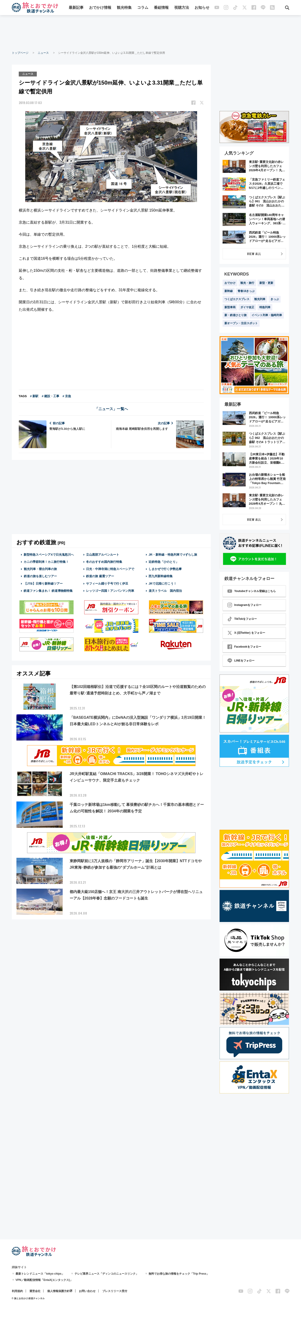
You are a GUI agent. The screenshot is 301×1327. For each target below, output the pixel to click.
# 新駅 (34, 396)
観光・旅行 (247, 283)
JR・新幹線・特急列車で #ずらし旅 (173, 554)
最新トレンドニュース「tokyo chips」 (40, 1273)
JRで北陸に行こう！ (163, 583)
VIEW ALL (254, 253)
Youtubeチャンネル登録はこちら (251, 591)
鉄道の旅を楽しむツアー (40, 576)
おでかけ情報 (100, 8)
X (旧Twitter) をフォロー (246, 632)
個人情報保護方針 (58, 1291)
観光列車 (259, 299)
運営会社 (34, 1291)
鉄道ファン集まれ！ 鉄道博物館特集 (48, 590)
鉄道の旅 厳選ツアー (100, 576)
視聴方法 (181, 8)
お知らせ (202, 8)
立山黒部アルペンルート (102, 554)
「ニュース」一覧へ (111, 409)
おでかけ (230, 283)
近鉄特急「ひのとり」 (164, 562)
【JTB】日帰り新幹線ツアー (43, 583)
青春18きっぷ (246, 291)
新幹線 (228, 291)
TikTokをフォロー (242, 619)
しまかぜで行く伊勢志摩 (165, 569)
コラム (142, 8)
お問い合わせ (87, 1291)
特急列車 (264, 307)
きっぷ (274, 299)
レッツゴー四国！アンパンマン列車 (110, 590)
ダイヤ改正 (247, 307)
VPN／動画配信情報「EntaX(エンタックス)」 (44, 1280)
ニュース (43, 52)
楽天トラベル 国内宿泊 (165, 590)
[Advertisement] (150, 32)
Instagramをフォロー (244, 605)
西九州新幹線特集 (161, 576)
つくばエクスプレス (236, 299)
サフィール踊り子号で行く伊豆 (107, 583)
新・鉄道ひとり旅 (235, 315)
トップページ (20, 52)
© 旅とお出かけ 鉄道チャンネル (28, 1298)
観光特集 (124, 8)
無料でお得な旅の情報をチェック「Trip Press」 (179, 1273)
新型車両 (230, 307)
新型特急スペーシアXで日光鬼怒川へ (49, 554)
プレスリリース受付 (114, 1291)
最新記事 (76, 8)
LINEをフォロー (240, 660)
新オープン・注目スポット (241, 323)
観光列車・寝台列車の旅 (40, 569)
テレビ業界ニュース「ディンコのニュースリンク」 (106, 1273)
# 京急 (66, 396)
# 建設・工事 (50, 396)
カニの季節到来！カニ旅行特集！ (46, 562)
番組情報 (161, 8)
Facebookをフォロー (244, 646)
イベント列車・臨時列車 (266, 315)
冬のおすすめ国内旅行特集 (104, 562)
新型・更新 (266, 283)
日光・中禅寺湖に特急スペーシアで (110, 569)
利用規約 (17, 1291)
